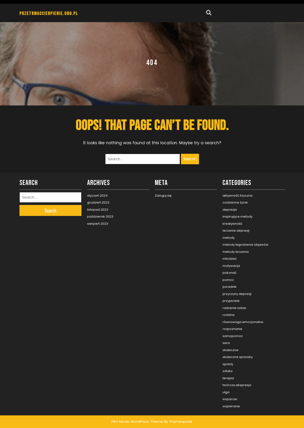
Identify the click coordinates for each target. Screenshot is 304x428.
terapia (228, 378)
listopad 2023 (97, 209)
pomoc (228, 280)
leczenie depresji (236, 230)
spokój (228, 364)
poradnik (230, 286)
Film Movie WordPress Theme (137, 421)
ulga (226, 392)
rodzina (228, 315)
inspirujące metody (237, 216)
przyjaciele (231, 301)
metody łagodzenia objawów (245, 244)
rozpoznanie (232, 329)
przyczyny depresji (237, 294)
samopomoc (233, 336)
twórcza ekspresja (237, 385)
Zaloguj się (163, 195)
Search (190, 158)
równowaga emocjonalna (243, 322)
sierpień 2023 (97, 223)
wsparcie (230, 399)
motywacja (231, 266)
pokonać (230, 272)
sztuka (228, 371)
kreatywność (232, 223)
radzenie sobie (234, 308)
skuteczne (230, 350)
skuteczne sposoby (238, 357)
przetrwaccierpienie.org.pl (48, 13)
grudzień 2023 (98, 202)
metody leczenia (236, 251)
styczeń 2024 (97, 195)
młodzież (230, 258)
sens (226, 343)
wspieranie (231, 406)
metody (229, 237)
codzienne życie (235, 202)
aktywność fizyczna (237, 195)
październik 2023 (100, 216)
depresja (230, 209)
